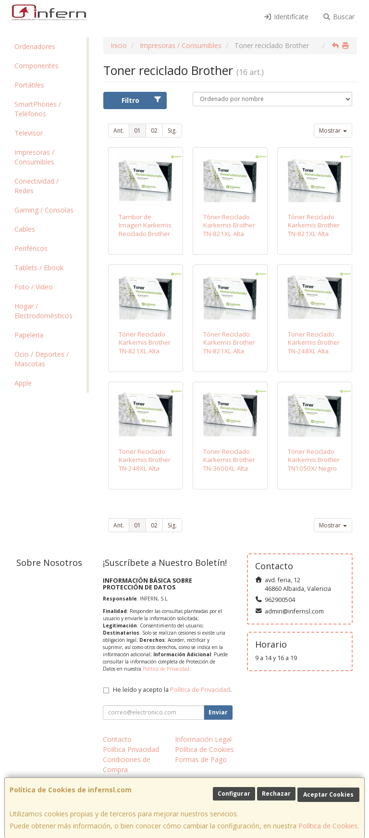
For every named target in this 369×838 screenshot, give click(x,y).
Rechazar (276, 793)
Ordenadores (34, 46)
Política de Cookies (327, 825)
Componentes (36, 65)
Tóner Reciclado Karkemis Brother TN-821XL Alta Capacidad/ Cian (314, 229)
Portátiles (29, 84)
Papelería (28, 334)
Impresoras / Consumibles (34, 157)
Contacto (117, 739)
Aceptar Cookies (328, 794)
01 (137, 130)
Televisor (28, 133)
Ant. (118, 130)
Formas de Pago (201, 759)
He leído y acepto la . (172, 690)
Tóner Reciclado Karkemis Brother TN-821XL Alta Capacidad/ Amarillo (229, 351)
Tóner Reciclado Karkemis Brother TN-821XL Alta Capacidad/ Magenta (145, 351)
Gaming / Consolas (44, 209)
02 (154, 130)
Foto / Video (33, 286)
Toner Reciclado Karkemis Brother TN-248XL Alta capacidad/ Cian (314, 346)
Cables (24, 229)
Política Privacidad (131, 749)
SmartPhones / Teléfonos (37, 109)
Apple (23, 383)
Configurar (234, 793)
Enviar (218, 712)
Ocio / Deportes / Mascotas (41, 359)
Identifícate (285, 16)
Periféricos (31, 248)
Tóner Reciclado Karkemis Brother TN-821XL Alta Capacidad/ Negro (230, 229)
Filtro (141, 100)
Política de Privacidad (166, 668)
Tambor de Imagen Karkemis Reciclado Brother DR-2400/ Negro (145, 229)
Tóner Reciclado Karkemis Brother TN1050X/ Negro (314, 460)
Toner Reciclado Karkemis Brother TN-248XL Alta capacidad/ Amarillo (145, 468)
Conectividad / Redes (36, 185)
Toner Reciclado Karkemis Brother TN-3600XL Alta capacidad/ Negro (229, 464)
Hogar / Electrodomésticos (43, 310)
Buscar (339, 16)
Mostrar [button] (333, 130)
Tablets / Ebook (38, 267)
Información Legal (203, 739)
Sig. (172, 130)
